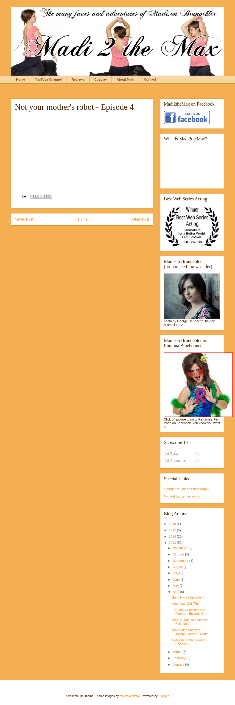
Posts (172, 453)
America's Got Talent (186, 603)
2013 (173, 542)
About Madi (125, 79)
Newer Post (24, 219)
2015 (173, 530)
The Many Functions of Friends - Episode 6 (188, 612)
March (177, 652)
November (180, 548)
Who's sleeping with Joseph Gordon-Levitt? (190, 632)
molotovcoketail (130, 696)
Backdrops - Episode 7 (188, 597)
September (181, 561)
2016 (173, 524)
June (176, 579)
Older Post (140, 219)
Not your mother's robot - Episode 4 (189, 642)
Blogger (163, 696)
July (176, 573)
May (176, 586)
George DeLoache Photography (186, 489)
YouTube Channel (48, 79)
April (176, 592)
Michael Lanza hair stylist (182, 496)
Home (20, 79)
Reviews (78, 79)
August (178, 567)
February (179, 658)
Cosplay (100, 79)
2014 (173, 536)
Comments (176, 460)
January (179, 664)
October (179, 554)
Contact (150, 79)
